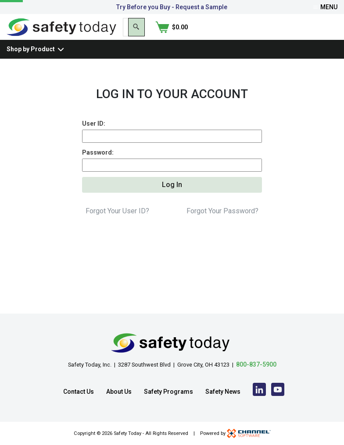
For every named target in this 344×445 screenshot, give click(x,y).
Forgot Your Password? (222, 234)
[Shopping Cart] (321, 35)
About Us (119, 391)
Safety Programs (168, 391)
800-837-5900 (256, 364)
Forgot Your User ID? (117, 234)
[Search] (283, 35)
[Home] (61, 34)
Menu (325, 7)
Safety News (222, 391)
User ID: (93, 139)
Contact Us (78, 391)
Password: (98, 169)
